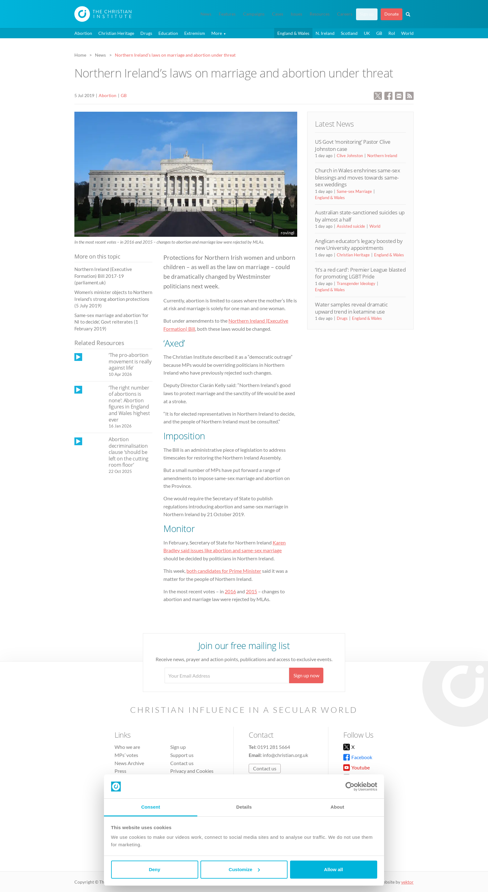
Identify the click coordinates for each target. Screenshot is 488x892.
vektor (407, 882)
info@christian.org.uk (285, 755)
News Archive (129, 763)
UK (367, 33)
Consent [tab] (150, 807)
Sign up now (306, 675)
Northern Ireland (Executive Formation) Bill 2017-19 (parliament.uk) (103, 275)
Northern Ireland (382, 155)
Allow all (333, 869)
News (205, 14)
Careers (344, 14)
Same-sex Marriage (354, 191)
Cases (277, 14)
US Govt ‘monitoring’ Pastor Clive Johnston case (353, 145)
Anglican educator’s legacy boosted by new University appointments (358, 244)
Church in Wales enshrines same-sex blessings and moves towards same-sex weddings (357, 177)
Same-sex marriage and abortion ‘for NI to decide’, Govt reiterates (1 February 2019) (111, 321)
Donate (391, 14)
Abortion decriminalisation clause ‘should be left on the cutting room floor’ (128, 452)
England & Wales (293, 33)
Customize (244, 869)
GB (379, 33)
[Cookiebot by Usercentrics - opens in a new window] (350, 786)
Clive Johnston (350, 155)
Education (168, 33)
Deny (154, 869)
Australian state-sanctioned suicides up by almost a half (360, 216)
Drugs (146, 33)
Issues (296, 14)
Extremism (194, 33)
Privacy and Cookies (192, 771)
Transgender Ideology (356, 283)
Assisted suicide (351, 226)
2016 (230, 591)
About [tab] (337, 807)
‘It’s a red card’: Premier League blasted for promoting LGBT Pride (360, 273)
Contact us (182, 763)
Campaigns (254, 14)
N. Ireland (325, 33)
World (407, 33)
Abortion (83, 33)
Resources (320, 14)
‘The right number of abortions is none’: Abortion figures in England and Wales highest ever (129, 403)
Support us (182, 755)
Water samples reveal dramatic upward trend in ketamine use (351, 308)
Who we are (127, 747)
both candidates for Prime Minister (223, 571)
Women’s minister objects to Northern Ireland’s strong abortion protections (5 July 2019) (113, 298)
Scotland (349, 33)
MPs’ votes (126, 755)
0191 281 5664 (273, 747)
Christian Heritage (116, 33)
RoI (391, 33)
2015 (251, 591)
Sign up (367, 14)
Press (120, 771)
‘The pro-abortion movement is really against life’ (130, 361)
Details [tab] (244, 807)
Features (227, 14)
